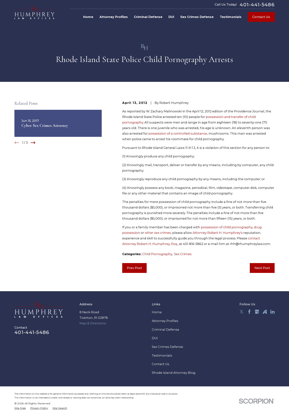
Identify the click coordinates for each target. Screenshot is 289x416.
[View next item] (33, 142)
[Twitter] (241, 312)
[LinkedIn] (272, 312)
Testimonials (162, 355)
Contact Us (261, 17)
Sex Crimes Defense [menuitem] (197, 17)
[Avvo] (265, 312)
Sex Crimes (183, 254)
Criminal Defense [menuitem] (148, 17)
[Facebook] (249, 312)
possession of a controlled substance (177, 133)
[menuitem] (20, 408)
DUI (155, 338)
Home (157, 312)
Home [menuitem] (88, 17)
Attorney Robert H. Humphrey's (218, 233)
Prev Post (134, 268)
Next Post (262, 268)
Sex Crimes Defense (167, 347)
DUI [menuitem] (171, 17)
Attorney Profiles (165, 321)
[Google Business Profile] (257, 312)
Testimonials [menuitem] (230, 17)
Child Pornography (157, 254)
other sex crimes (158, 233)
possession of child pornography (226, 227)
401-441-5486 (257, 4)
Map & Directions (93, 323)
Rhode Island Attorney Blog (173, 373)
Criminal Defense (165, 329)
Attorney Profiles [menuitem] (113, 17)
